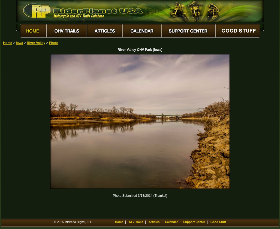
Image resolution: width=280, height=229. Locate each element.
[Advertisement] (22, 136)
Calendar (171, 222)
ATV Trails (136, 222)
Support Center (194, 222)
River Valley (36, 43)
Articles (154, 222)
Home (7, 43)
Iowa (19, 43)
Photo (53, 43)
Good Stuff (218, 222)
